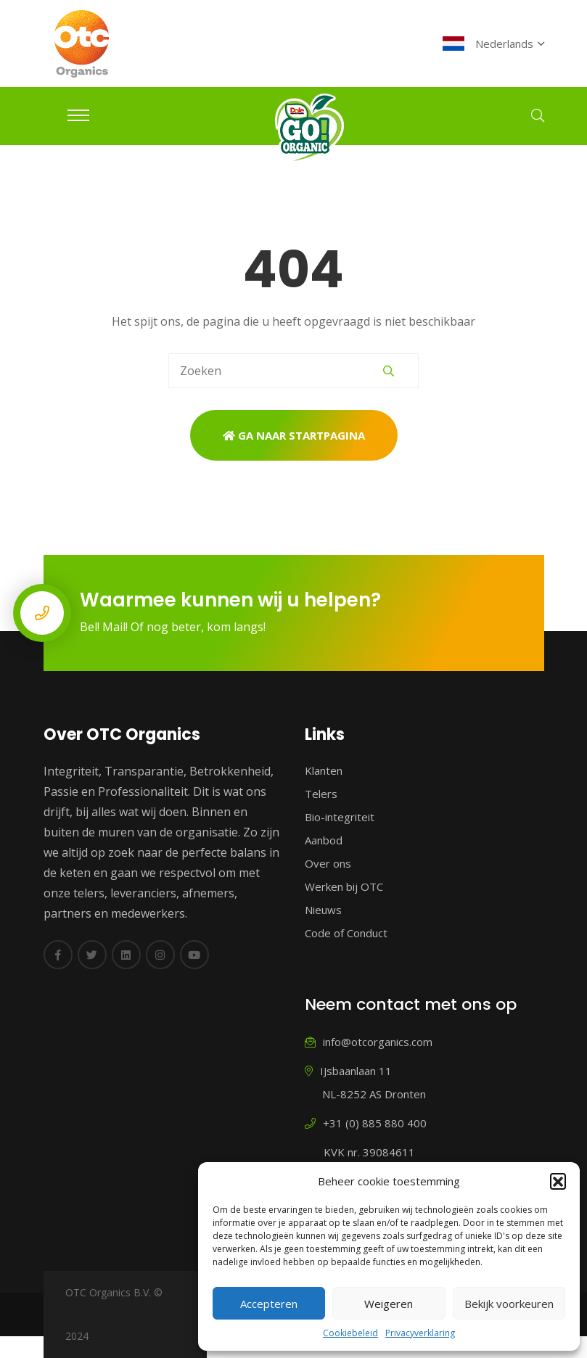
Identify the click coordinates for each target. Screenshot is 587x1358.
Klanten (323, 770)
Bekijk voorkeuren (509, 1303)
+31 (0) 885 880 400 (366, 1123)
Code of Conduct (346, 933)
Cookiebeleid (350, 1333)
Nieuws (323, 909)
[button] (558, 1181)
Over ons (328, 863)
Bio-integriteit (339, 817)
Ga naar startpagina (294, 435)
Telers (321, 793)
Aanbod (323, 840)
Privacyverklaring (420, 1333)
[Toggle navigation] (78, 115)
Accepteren (268, 1303)
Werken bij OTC (344, 886)
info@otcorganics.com (368, 1041)
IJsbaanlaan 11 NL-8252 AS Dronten (365, 1082)
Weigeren (388, 1303)
